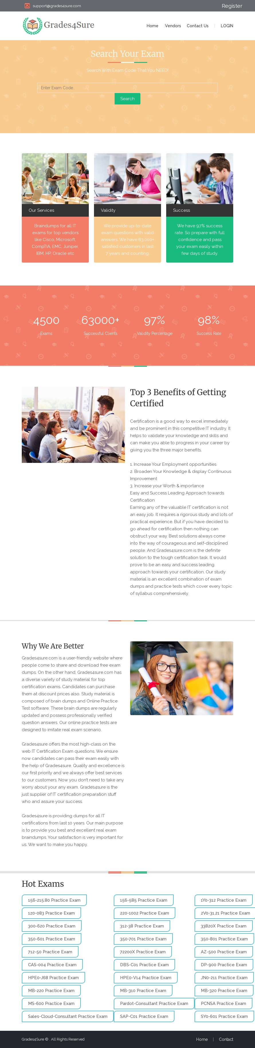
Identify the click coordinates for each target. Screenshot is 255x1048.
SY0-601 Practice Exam (224, 1016)
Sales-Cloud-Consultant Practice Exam (67, 1016)
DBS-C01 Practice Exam (144, 964)
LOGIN (227, 26)
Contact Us (198, 26)
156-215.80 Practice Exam (54, 900)
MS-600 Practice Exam (51, 1003)
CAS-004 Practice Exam (52, 964)
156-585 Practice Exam (143, 900)
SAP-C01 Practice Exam (144, 1016)
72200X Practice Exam (143, 951)
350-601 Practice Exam (51, 939)
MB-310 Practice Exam (143, 990)
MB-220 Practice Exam (51, 990)
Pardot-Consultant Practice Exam (154, 1003)
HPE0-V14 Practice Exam (145, 977)
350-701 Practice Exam (143, 939)
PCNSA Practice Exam (223, 1003)
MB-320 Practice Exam (224, 990)
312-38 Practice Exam (142, 926)
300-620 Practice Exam (51, 926)
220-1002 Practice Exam (144, 913)
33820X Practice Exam (223, 926)
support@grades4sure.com (53, 5)
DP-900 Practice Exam (224, 964)
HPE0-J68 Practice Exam (53, 977)
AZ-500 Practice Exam (224, 951)
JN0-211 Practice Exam (224, 977)
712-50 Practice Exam (50, 951)
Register (227, 6)
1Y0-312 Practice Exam (223, 900)
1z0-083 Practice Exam (51, 913)
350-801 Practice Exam (224, 939)
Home (152, 26)
